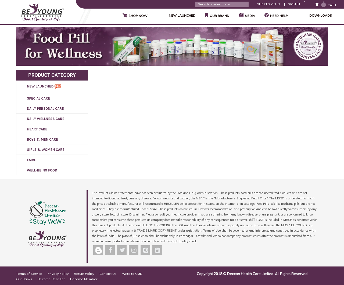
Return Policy (84, 274)
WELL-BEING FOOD (42, 170)
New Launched (44, 86)
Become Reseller (51, 279)
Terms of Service (29, 274)
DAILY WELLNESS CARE (45, 119)
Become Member (83, 279)
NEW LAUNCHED (175, 15)
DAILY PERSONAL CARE (45, 109)
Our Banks (24, 279)
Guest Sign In (268, 4)
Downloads (314, 15)
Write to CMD (132, 274)
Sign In (294, 4)
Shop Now (134, 15)
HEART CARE (37, 129)
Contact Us (108, 274)
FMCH (32, 160)
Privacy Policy (58, 274)
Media (246, 15)
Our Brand (216, 15)
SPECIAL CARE (38, 98)
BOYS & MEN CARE (42, 139)
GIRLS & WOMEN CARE (45, 150)
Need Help (276, 15)
